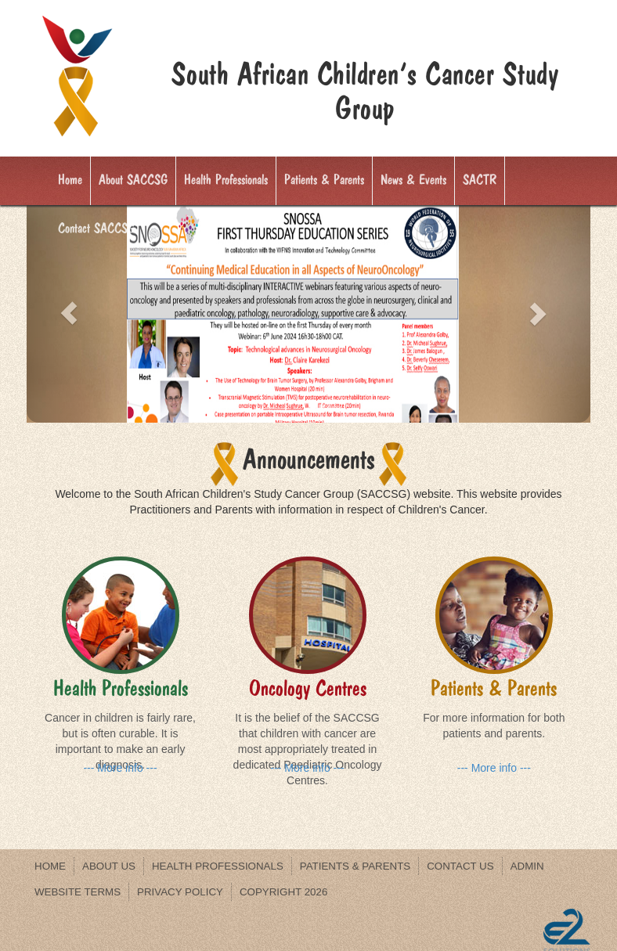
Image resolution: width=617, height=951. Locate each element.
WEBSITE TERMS (77, 892)
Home (70, 180)
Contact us (460, 866)
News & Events (413, 180)
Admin (527, 866)
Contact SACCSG (96, 229)
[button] (69, 313)
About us (108, 866)
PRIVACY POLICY (180, 892)
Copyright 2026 (283, 892)
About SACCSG (133, 180)
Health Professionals (226, 180)
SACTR (479, 180)
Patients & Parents (324, 180)
